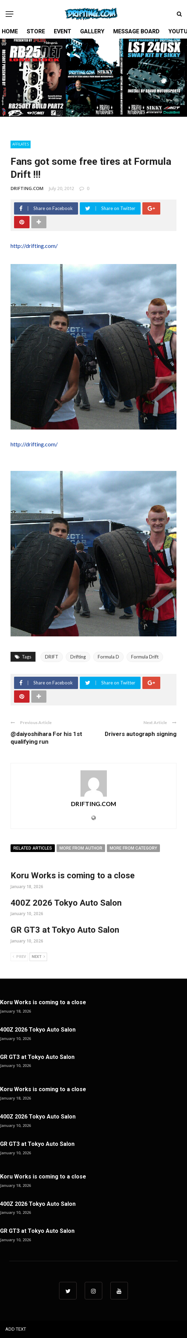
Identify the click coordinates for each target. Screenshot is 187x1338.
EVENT (62, 31)
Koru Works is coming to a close (73, 875)
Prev (19, 957)
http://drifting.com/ (34, 245)
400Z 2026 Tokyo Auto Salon (66, 903)
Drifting (78, 657)
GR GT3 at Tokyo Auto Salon (65, 930)
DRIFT (51, 657)
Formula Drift (145, 657)
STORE (36, 31)
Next (38, 957)
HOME (10, 31)
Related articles (32, 848)
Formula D (108, 657)
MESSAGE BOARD (136, 31)
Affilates (20, 144)
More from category (133, 848)
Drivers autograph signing (140, 733)
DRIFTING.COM (27, 188)
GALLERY (92, 31)
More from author (80, 848)
